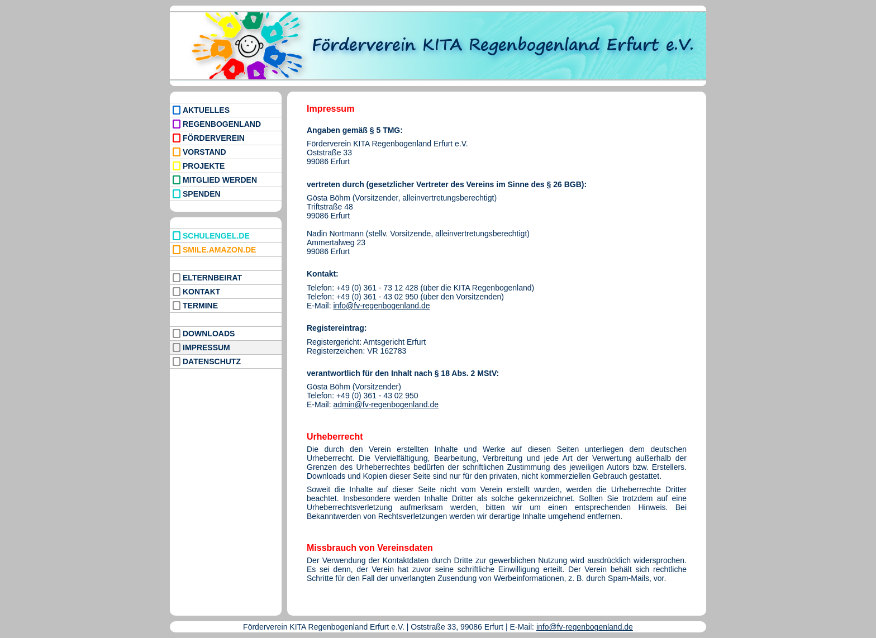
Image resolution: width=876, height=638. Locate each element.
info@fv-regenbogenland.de (381, 305)
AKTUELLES (206, 110)
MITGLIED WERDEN (220, 179)
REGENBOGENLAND (222, 124)
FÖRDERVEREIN (214, 138)
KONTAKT (201, 291)
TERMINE (200, 305)
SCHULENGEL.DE (216, 235)
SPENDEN (202, 193)
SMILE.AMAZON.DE (219, 249)
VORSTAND (204, 151)
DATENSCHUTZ (212, 361)
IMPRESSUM (206, 347)
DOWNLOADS (209, 333)
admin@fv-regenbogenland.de (386, 404)
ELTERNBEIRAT (212, 277)
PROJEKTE (204, 165)
